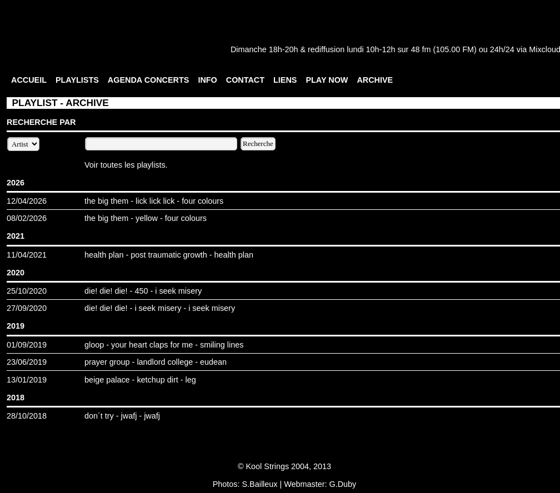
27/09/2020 (27, 308)
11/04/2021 (27, 254)
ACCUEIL (29, 80)
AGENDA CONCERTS (148, 80)
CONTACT (245, 80)
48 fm (421, 49)
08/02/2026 (27, 218)
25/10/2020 (27, 290)
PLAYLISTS (77, 80)
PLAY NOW (327, 80)
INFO (207, 80)
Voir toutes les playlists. (126, 164)
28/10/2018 (27, 415)
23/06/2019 (27, 362)
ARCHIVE (375, 80)
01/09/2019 (27, 344)
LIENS (285, 80)
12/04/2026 (27, 201)
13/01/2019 (27, 379)
